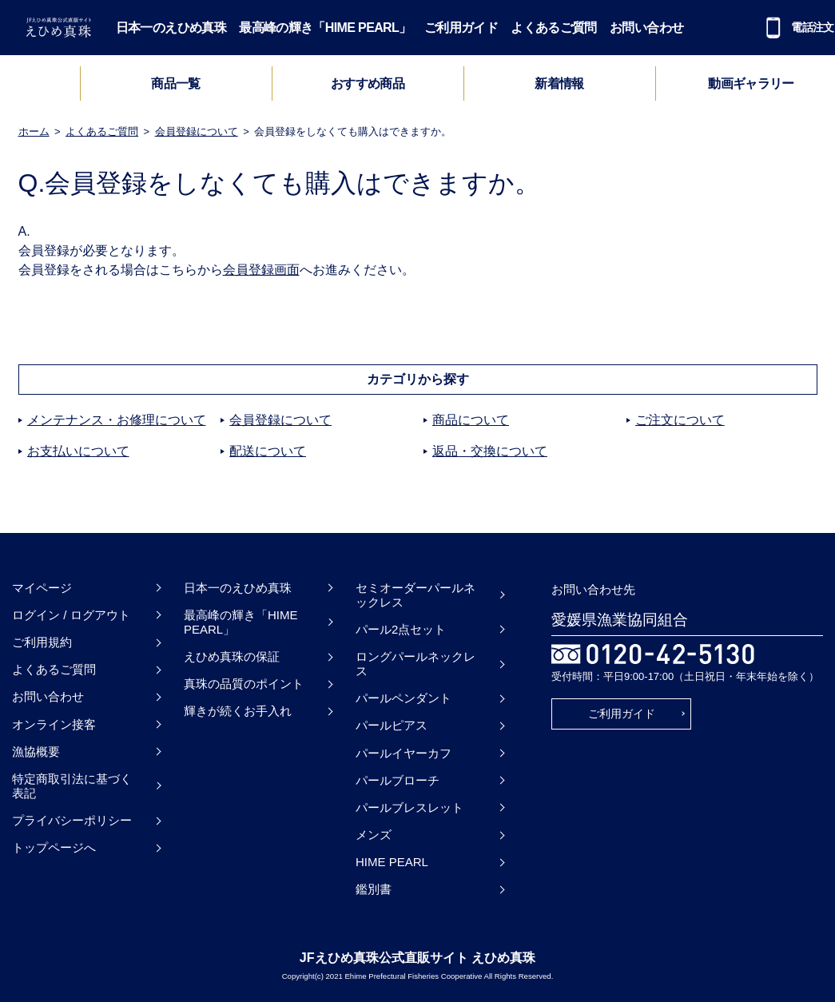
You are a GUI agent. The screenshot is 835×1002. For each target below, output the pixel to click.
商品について (470, 420)
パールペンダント (403, 698)
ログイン (36, 615)
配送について (267, 451)
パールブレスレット (409, 807)
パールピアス (391, 725)
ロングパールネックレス (415, 664)
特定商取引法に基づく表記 (72, 786)
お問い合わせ (646, 27)
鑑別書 (374, 889)
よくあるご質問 (554, 27)
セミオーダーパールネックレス (415, 595)
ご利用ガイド (461, 27)
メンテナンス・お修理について (116, 420)
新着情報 (559, 83)
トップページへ (54, 847)
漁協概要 (36, 751)
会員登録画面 (261, 269)
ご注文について (680, 420)
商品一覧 (175, 83)
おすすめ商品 (367, 83)
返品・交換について (489, 451)
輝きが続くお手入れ (238, 711)
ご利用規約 (42, 642)
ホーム (34, 131)
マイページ (42, 587)
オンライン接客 (54, 724)
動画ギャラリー (751, 83)
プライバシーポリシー (72, 820)
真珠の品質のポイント (244, 683)
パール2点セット (401, 629)
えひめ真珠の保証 (232, 656)
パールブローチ (397, 780)
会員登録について (196, 131)
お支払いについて (78, 451)
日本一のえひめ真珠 (171, 27)
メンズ (374, 834)
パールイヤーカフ (403, 753)
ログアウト (100, 615)
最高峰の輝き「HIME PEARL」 (325, 27)
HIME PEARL (392, 862)
